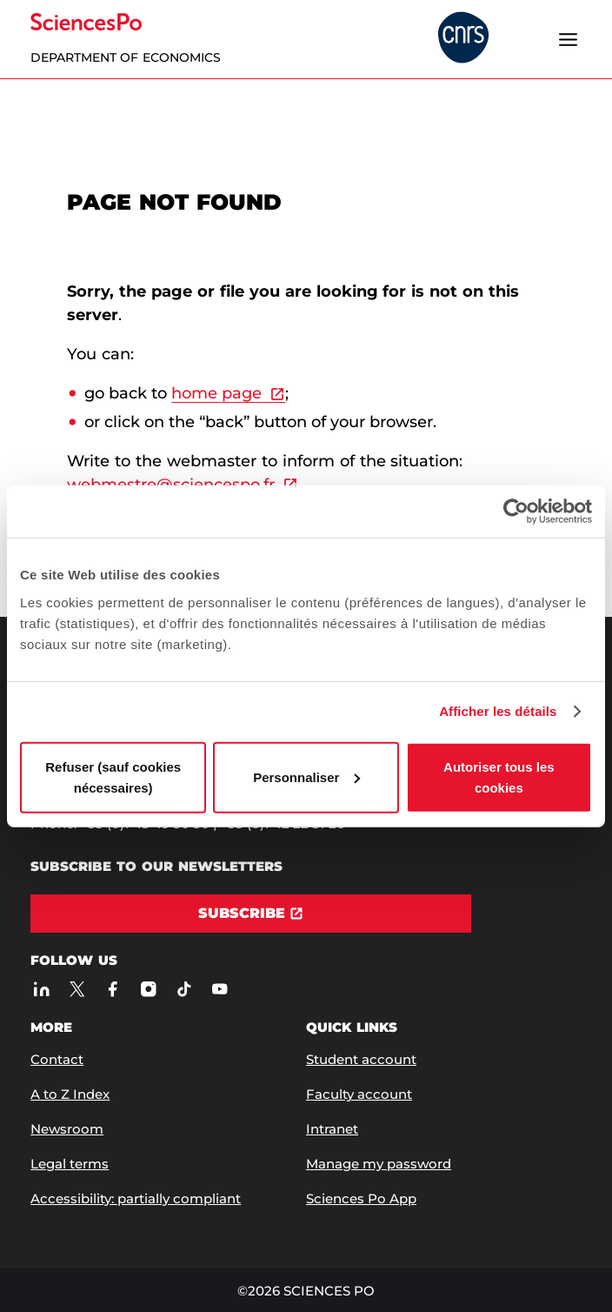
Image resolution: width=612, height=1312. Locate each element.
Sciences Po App (361, 1198)
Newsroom (66, 1129)
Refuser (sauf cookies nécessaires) (113, 776)
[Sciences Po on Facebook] (112, 989)
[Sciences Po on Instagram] (148, 989)
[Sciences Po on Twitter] (77, 989)
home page (216, 393)
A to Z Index (70, 1094)
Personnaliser (306, 776)
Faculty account (359, 1094)
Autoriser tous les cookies (499, 776)
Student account (361, 1059)
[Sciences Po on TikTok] (184, 989)
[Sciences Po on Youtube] (219, 989)
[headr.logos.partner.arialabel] (463, 38)
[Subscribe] (250, 913)
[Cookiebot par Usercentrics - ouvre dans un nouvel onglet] (516, 512)
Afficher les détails (497, 711)
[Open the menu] (568, 39)
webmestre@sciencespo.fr (171, 484)
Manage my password (378, 1163)
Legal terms (69, 1163)
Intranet (332, 1129)
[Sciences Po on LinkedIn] (41, 989)
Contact (56, 1059)
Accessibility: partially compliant (135, 1198)
